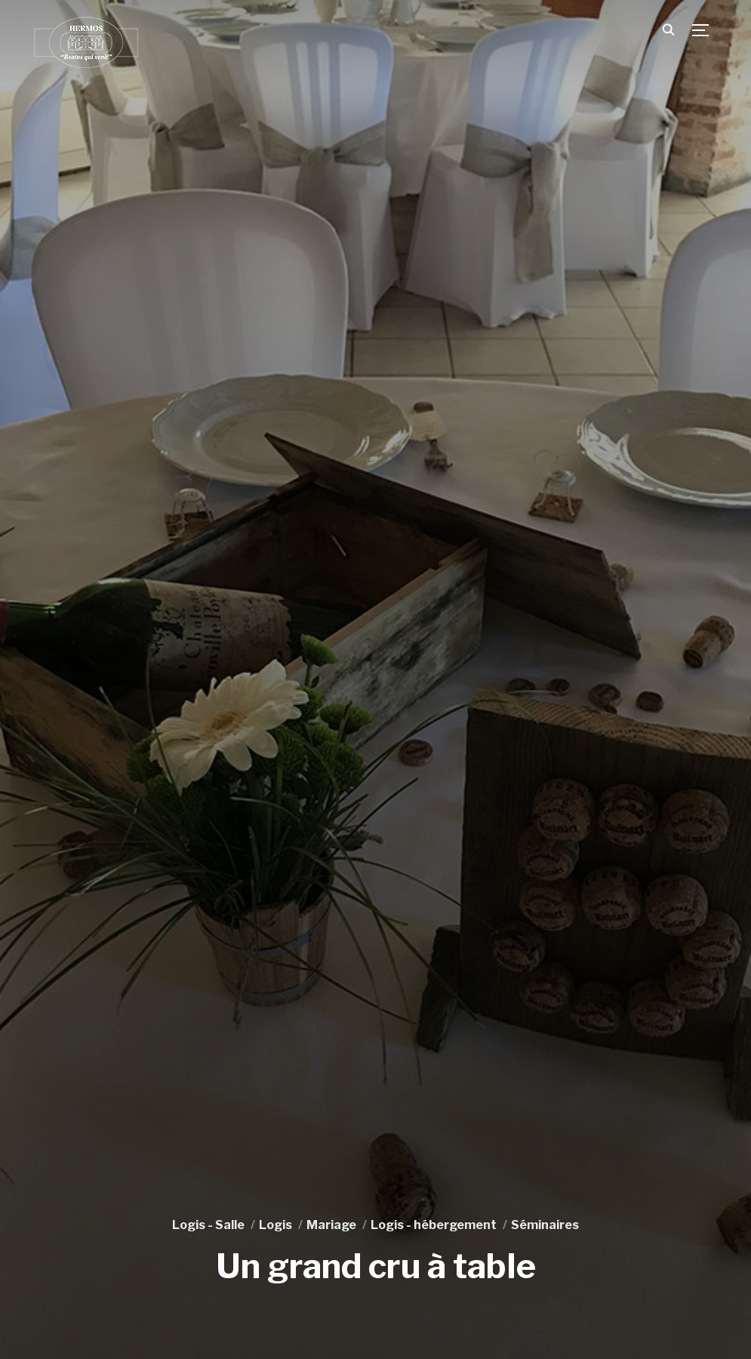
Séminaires (545, 1225)
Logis (275, 1225)
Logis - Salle (208, 1225)
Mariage (331, 1225)
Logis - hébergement (434, 1225)
